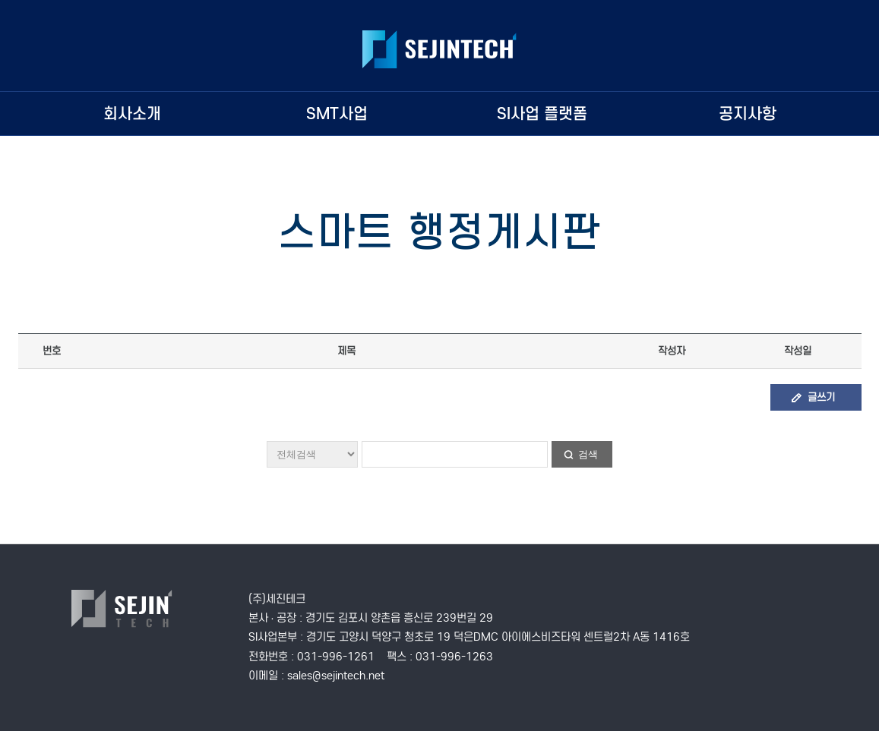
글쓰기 (821, 397)
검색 (588, 454)
